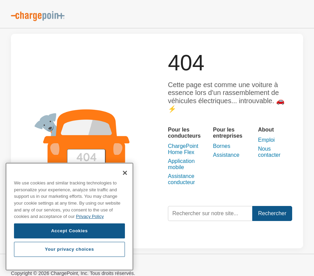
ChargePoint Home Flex (183, 149)
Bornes (221, 146)
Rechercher (272, 213)
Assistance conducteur (181, 179)
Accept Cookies (69, 230)
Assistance (226, 155)
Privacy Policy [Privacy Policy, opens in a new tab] (90, 216)
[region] (69, 217)
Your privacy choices (69, 249)
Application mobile (181, 164)
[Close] (124, 172)
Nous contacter (269, 152)
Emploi (266, 140)
